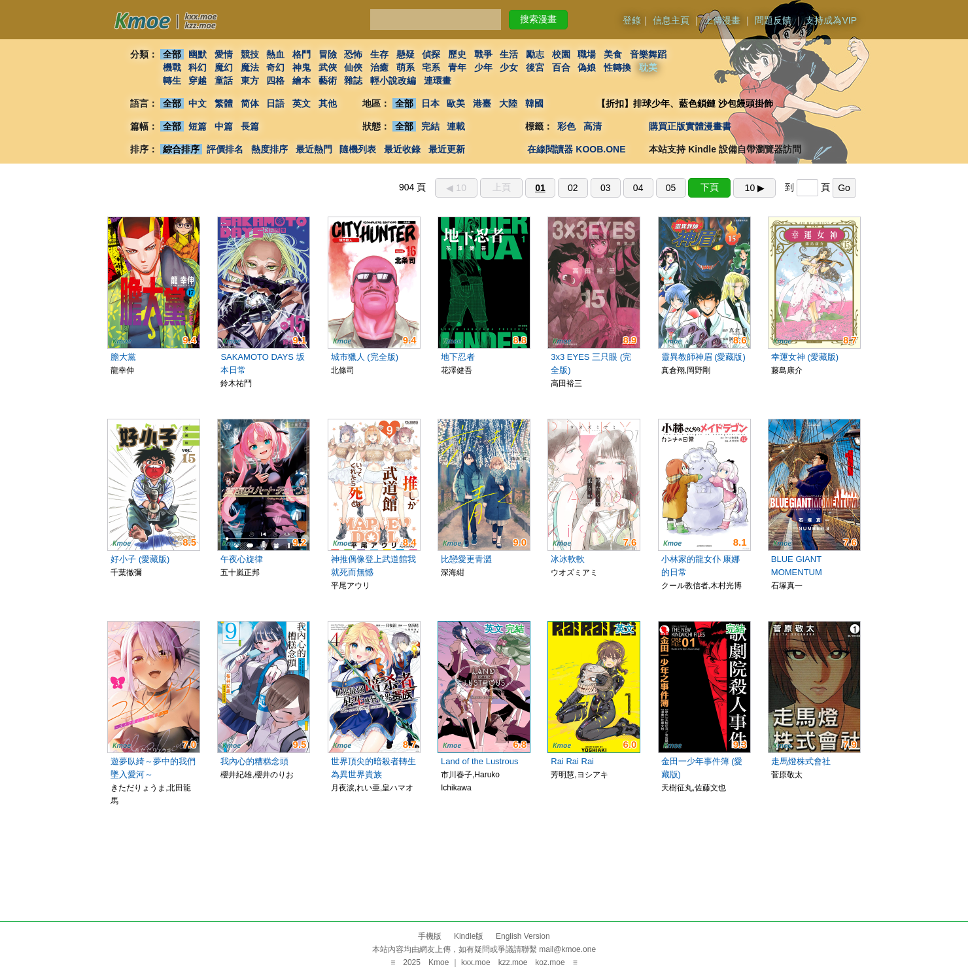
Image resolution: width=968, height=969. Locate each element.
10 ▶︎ (755, 188)
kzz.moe (513, 962)
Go (844, 188)
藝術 (327, 80)
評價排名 (225, 149)
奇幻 (275, 67)
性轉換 (617, 67)
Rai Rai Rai (572, 761)
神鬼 (301, 67)
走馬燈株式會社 (801, 761)
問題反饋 (773, 20)
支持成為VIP (831, 20)
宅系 (431, 67)
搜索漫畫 (538, 19)
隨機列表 (358, 149)
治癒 (379, 67)
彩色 (566, 126)
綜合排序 (181, 149)
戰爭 (483, 54)
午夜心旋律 (241, 559)
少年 (483, 67)
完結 (430, 126)
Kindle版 (468, 936)
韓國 (534, 103)
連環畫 (437, 80)
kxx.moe (476, 962)
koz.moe (549, 962)
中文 (197, 103)
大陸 (508, 103)
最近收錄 (402, 149)
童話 (223, 80)
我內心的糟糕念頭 (254, 761)
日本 (430, 103)
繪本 (301, 80)
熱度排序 (269, 149)
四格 (275, 80)
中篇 (223, 126)
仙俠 (353, 67)
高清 (592, 126)
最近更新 (447, 149)
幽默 (197, 54)
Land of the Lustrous (480, 761)
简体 (250, 103)
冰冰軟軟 (568, 559)
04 (638, 188)
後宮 (535, 67)
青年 (457, 67)
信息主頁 (671, 20)
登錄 (632, 20)
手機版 (429, 936)
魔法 (250, 67)
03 (605, 188)
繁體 (223, 103)
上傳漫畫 (722, 20)
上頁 (502, 187)
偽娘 (587, 67)
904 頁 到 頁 (627, 187)
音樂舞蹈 (648, 54)
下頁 (709, 187)
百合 (561, 67)
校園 (561, 54)
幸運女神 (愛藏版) (804, 357)
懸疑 (405, 54)
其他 (327, 103)
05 (671, 188)
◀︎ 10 (456, 188)
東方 (250, 80)
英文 (301, 103)
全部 (172, 54)
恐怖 (353, 54)
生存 (379, 54)
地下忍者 (458, 357)
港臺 (482, 103)
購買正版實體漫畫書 (690, 126)
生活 (509, 54)
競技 (250, 54)
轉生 (172, 80)
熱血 (275, 54)
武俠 (327, 67)
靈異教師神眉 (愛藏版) (703, 357)
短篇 (197, 126)
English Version (523, 936)
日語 (275, 103)
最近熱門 (314, 149)
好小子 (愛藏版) (140, 559)
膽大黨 (123, 357)
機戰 (172, 67)
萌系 (405, 67)
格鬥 (301, 54)
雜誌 (353, 80)
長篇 (250, 126)
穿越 (197, 80)
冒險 (327, 54)
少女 (509, 67)
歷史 (457, 54)
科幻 (197, 67)
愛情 (223, 54)
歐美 (456, 103)
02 (573, 188)
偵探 (431, 54)
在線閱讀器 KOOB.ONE (576, 149)
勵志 (535, 54)
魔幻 (223, 67)
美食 (613, 54)
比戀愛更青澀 (466, 559)
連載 (456, 126)
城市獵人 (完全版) (364, 357)
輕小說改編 (393, 80)
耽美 (648, 67)
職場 (587, 54)
